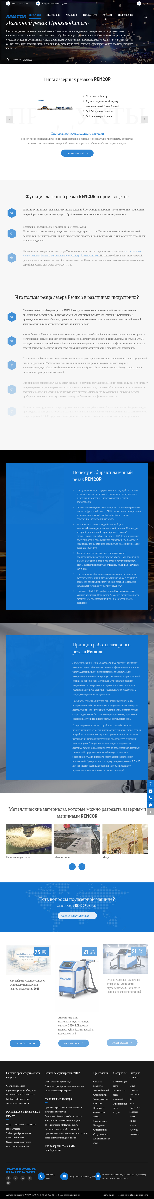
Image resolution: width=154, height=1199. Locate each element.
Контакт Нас (107, 16)
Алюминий (118, 1099)
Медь (115, 1094)
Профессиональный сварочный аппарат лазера (21, 1126)
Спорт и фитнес (100, 1134)
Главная (14, 59)
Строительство (100, 1094)
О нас (132, 1085)
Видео (132, 1116)
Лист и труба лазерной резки (58, 1090)
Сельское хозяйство (98, 1083)
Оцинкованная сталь (120, 1105)
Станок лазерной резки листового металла (64, 1086)
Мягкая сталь (119, 1090)
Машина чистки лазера (58, 1098)
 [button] (9, 119)
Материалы (53, 14)
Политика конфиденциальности (133, 1194)
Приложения (125, 14)
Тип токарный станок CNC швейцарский (60, 1148)
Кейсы (133, 1120)
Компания (71, 14)
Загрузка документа (135, 1131)
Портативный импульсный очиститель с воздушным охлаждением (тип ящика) (63, 1118)
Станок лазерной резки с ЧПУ (62, 1072)
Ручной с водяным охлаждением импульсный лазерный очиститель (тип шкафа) (66, 1135)
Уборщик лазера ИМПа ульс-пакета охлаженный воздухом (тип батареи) (62, 1126)
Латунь (116, 1112)
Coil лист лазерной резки (97, 116)
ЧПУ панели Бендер (95, 96)
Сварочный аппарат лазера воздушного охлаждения (18, 1143)
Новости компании (134, 1092)
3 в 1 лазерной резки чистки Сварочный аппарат (18, 1135)
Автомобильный (101, 1090)
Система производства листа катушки (23, 1075)
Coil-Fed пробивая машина (98, 111)
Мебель (96, 1116)
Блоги (132, 1099)
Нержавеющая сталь (120, 1083)
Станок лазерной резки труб (58, 1081)
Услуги (133, 1125)
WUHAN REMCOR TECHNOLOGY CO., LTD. (42, 1194)
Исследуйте (90, 14)
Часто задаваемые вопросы (135, 1107)
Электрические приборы (100, 1101)
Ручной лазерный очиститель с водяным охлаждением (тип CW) (64, 1109)
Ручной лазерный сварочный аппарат (23, 1113)
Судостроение (100, 1129)
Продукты (35, 14)
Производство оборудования (100, 1109)
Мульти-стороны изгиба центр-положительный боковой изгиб (101, 103)
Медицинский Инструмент (100, 1123)
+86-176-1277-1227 (20, 3)
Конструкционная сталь (101, 1140)
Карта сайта (108, 1194)
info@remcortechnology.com (54, 3)
